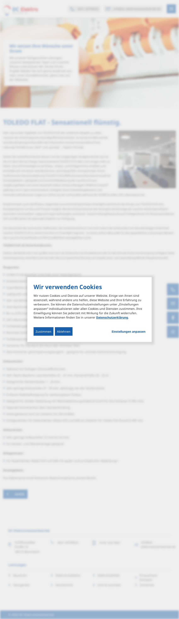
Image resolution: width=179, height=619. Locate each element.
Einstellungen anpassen (128, 332)
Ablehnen (63, 331)
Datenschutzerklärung (112, 317)
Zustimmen (43, 331)
